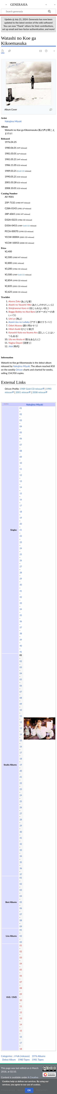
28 (21, 572)
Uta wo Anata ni (16, 339)
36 (21, 621)
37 (21, 627)
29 (21, 578)
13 (21, 481)
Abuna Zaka (14, 301)
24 (21, 548)
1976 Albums (38, 1056)
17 (21, 505)
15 (21, 493)
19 (21, 518)
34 (21, 609)
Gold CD (21, 171)
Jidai (10, 346)
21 (21, 530)
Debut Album (9, 1059)
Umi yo (12, 318)
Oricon (19, 369)
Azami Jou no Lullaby (18, 322)
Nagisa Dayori (15, 342)
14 (21, 487)
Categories (6, 1056)
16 (21, 499)
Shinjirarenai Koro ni (18, 308)
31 (21, 591)
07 (21, 445)
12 (21, 475)
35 (21, 615)
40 (21, 646)
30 (21, 585)
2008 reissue (38, 392)
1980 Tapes (24, 1059)
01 (21, 408)
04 (21, 426)
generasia (19, 4)
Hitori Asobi (14, 329)
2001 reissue (22, 392)
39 (21, 639)
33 (21, 603)
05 (21, 432)
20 (21, 524)
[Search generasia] (28, 11)
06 (21, 438)
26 (21, 560)
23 (21, 542)
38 (21, 633)
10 (21, 463)
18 (21, 511)
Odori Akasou (15, 325)
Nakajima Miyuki (13, 121)
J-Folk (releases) (22, 1056)
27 (21, 566)
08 (21, 451)
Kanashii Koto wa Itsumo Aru (23, 332)
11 (21, 469)
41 (21, 652)
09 (21, 457)
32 (21, 597)
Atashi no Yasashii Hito (19, 304)
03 (21, 420)
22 (21, 536)
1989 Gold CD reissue (31, 388)
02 (21, 414)
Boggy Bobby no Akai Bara (21, 311)
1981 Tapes (38, 1059)
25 (21, 554)
